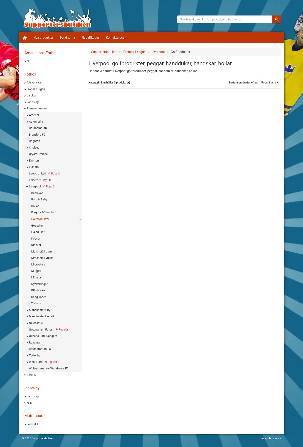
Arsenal (34, 115)
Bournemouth (38, 128)
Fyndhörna (67, 37)
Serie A (31, 374)
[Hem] (24, 37)
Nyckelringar (39, 284)
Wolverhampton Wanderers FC (49, 368)
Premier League (37, 108)
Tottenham (36, 355)
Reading (34, 342)
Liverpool (42, 186)
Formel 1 (32, 424)
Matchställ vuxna (42, 258)
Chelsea (34, 147)
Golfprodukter (40, 219)
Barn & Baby (39, 199)
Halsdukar (38, 232)
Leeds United (45, 173)
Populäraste (269, 82)
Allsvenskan (34, 82)
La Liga (31, 95)
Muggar (36, 271)
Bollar (35, 206)
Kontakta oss (115, 37)
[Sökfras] (224, 19)
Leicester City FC (40, 180)
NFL (29, 61)
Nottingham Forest (48, 329)
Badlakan (37, 193)
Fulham (34, 167)
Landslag (33, 102)
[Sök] (276, 19)
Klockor (36, 245)
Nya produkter (44, 37)
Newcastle (36, 323)
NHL (30, 402)
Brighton (34, 141)
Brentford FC (37, 134)
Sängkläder (38, 297)
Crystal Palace (38, 154)
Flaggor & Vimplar (43, 212)
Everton (34, 160)
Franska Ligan (36, 89)
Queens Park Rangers (43, 336)
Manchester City (39, 310)
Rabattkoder (90, 37)
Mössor (36, 277)
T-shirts (36, 303)
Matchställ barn (41, 251)
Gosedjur (37, 225)
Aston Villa (36, 121)
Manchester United (41, 316)
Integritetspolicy (271, 438)
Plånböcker (38, 290)
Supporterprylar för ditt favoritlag (57, 18)
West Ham (43, 362)
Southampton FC (40, 349)
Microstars (38, 264)
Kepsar (35, 238)
